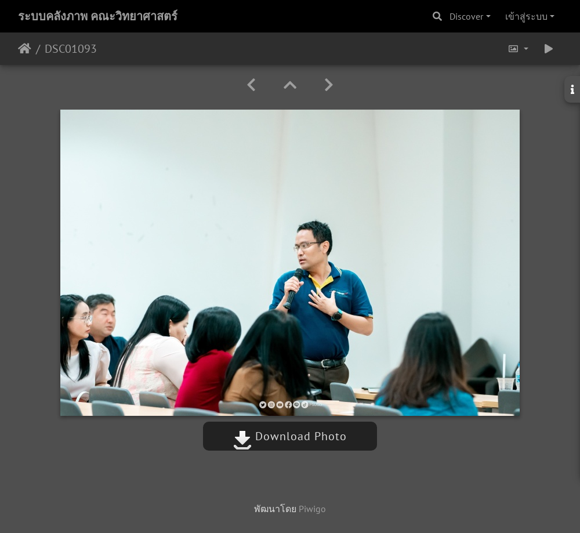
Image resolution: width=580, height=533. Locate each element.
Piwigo (312, 508)
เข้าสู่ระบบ (526, 16)
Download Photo (290, 436)
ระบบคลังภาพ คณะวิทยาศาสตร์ (97, 16)
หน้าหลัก (24, 48)
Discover (466, 16)
